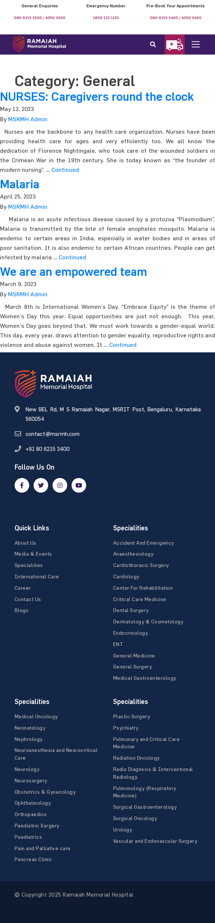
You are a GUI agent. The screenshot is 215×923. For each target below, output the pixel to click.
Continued (65, 169)
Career (23, 588)
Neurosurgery (31, 780)
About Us (26, 543)
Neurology (27, 769)
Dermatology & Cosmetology (148, 621)
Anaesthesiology (133, 554)
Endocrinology (130, 633)
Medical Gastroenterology (144, 678)
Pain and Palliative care (43, 848)
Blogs (22, 610)
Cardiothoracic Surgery (141, 565)
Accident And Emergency (143, 543)
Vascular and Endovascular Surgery (155, 841)
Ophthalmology (33, 803)
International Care (37, 576)
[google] (60, 485)
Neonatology (30, 727)
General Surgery (132, 666)
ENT (118, 644)
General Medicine (134, 655)
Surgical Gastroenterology (145, 807)
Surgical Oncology (135, 818)
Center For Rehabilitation (143, 588)
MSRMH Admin (27, 119)
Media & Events (33, 554)
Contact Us (28, 599)
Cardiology (126, 576)
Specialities (29, 565)
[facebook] (22, 485)
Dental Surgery (131, 610)
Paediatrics (28, 837)
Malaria (19, 184)
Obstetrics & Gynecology (45, 792)
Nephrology (29, 739)
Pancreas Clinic (33, 859)
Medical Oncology (36, 716)
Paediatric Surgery (37, 825)
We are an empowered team (73, 272)
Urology (123, 829)
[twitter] (41, 485)
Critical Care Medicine (139, 599)
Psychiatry (126, 727)
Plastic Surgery (131, 716)
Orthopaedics (31, 814)
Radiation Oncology (136, 758)
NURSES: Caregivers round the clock (97, 97)
